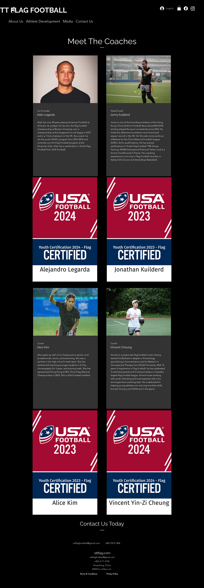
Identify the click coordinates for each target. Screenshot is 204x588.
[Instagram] (193, 8)
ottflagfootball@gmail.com (86, 543)
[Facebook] (186, 8)
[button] (179, 8)
